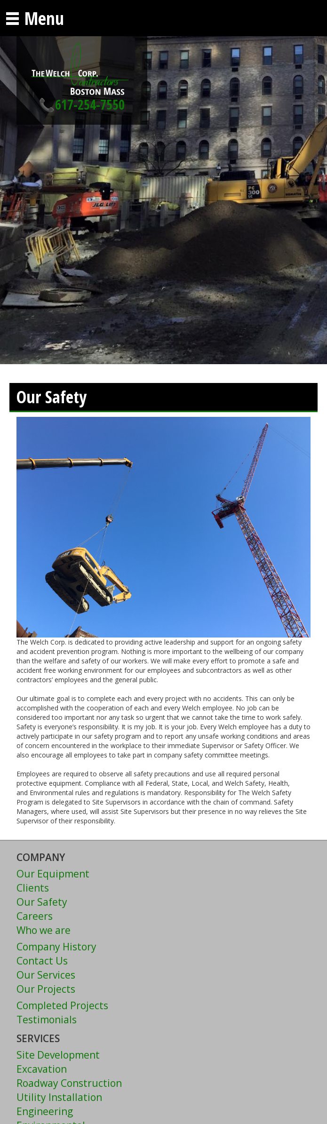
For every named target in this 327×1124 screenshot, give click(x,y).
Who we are (43, 930)
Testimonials (46, 1019)
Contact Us (42, 960)
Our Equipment (52, 873)
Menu (34, 18)
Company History (56, 946)
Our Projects (45, 989)
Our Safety (41, 902)
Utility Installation (59, 1097)
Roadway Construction (69, 1083)
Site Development (58, 1054)
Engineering (44, 1111)
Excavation (41, 1069)
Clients (32, 887)
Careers (34, 916)
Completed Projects (62, 1005)
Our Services (45, 974)
